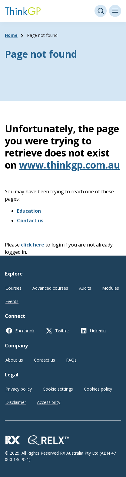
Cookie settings (58, 389)
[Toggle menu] (115, 11)
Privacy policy (18, 389)
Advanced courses (50, 288)
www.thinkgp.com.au (69, 164)
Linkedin (98, 331)
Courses (13, 288)
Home (11, 35)
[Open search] (100, 11)
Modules (110, 288)
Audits (85, 288)
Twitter (62, 331)
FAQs (71, 360)
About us (14, 360)
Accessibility (48, 402)
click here (32, 244)
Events (11, 301)
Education (29, 211)
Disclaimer (15, 402)
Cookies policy (98, 389)
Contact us (30, 220)
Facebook (25, 331)
